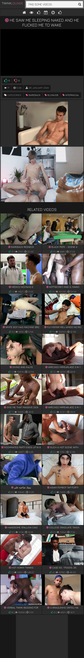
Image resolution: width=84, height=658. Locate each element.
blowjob (51, 95)
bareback (33, 95)
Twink (12, 3)
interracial (71, 95)
